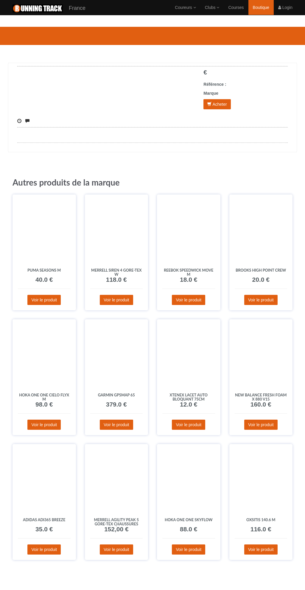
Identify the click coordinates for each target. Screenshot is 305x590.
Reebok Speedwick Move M (188, 272)
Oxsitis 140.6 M (260, 520)
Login (285, 13)
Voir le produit (44, 300)
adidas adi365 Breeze (44, 520)
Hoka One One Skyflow (189, 520)
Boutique (261, 13)
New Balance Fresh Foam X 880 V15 (261, 397)
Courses (236, 13)
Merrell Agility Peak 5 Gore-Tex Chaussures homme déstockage (116, 524)
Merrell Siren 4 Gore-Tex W (116, 272)
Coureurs (185, 13)
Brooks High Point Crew (261, 270)
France (49, 14)
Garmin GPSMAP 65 (116, 395)
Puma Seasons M (44, 270)
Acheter (217, 104)
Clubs (212, 13)
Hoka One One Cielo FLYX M (44, 397)
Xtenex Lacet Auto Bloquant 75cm (189, 397)
